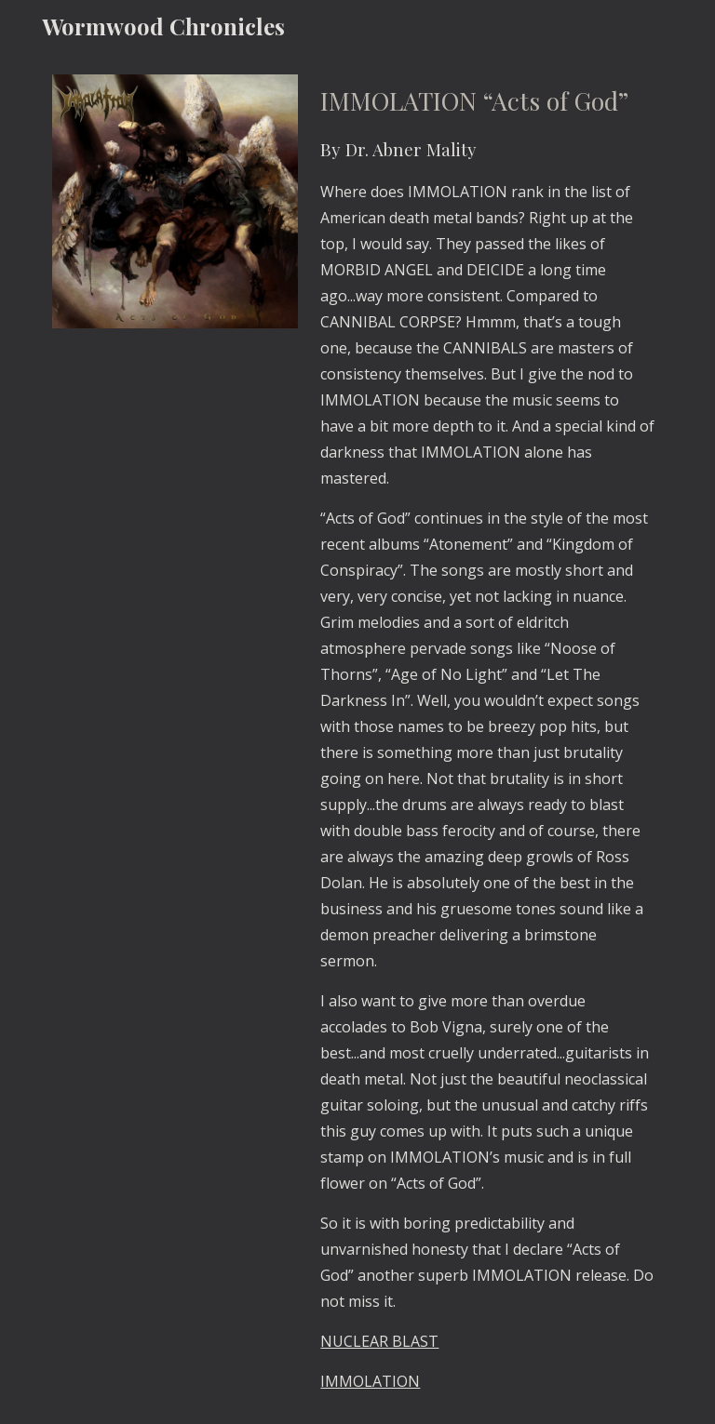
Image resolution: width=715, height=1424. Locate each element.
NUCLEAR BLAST (379, 1341)
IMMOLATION (370, 1381)
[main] (487, 738)
